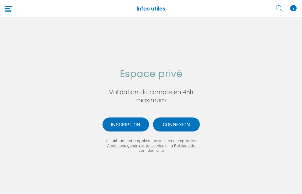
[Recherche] (279, 8)
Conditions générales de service (135, 145)
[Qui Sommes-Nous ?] (293, 8)
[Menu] (8, 8)
